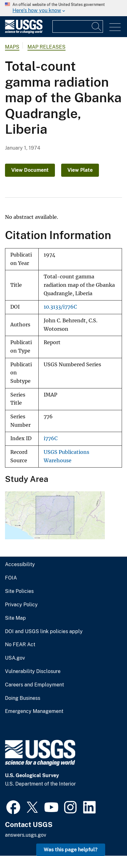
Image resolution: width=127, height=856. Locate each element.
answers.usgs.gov (25, 835)
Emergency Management (34, 711)
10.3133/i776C (60, 307)
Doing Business (22, 698)
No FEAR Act (20, 644)
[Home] (23, 32)
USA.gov (15, 658)
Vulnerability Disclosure (33, 671)
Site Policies (19, 591)
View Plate (80, 170)
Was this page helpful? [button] (71, 850)
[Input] (77, 26)
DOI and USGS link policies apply (44, 631)
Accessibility (20, 564)
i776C (50, 438)
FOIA (11, 578)
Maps (12, 47)
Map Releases (46, 47)
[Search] (96, 26)
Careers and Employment (34, 685)
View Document (30, 170)
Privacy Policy (21, 605)
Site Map (15, 618)
